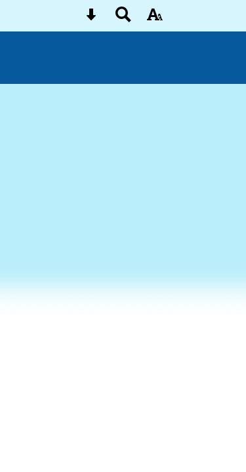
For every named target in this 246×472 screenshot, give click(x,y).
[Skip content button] (91, 18)
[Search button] (123, 18)
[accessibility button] (154, 18)
